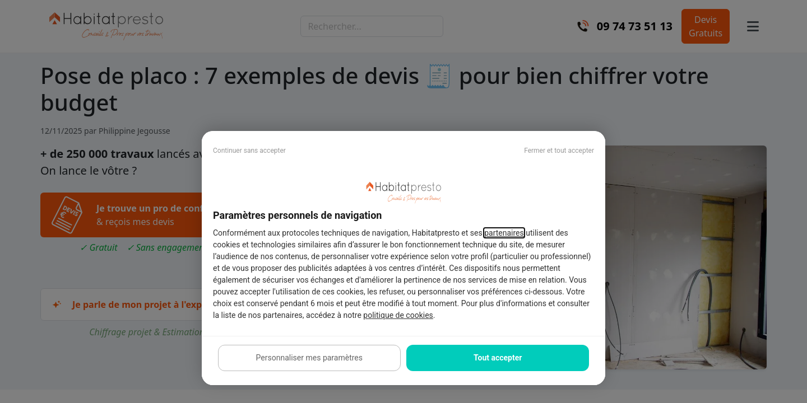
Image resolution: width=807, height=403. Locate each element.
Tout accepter (498, 357)
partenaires (504, 232)
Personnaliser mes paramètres (309, 357)
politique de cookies (398, 315)
